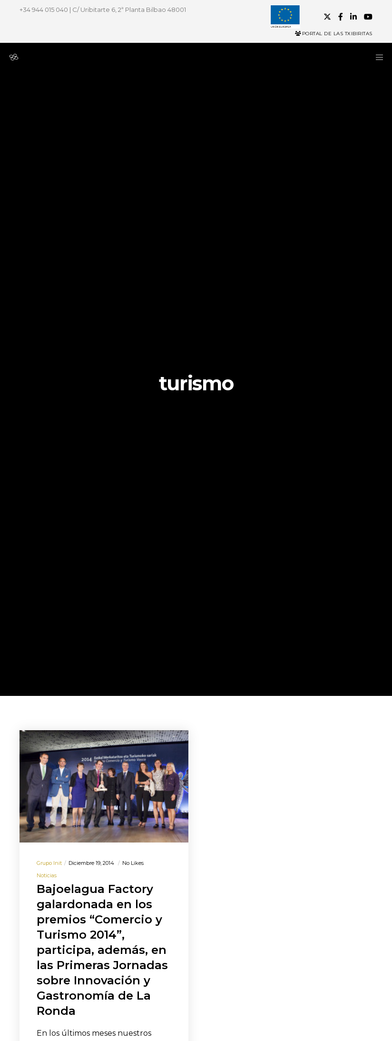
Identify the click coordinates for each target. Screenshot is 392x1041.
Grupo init (49, 863)
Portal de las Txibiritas (333, 33)
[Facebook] (340, 16)
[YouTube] (368, 16)
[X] (327, 16)
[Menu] (376, 57)
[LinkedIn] (353, 16)
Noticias (47, 875)
